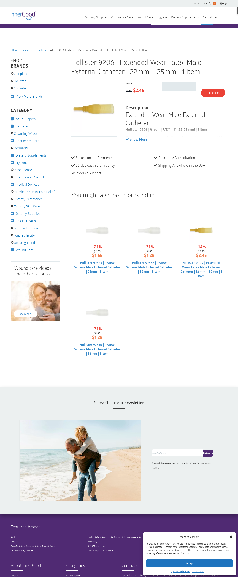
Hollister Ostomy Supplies (22, 526)
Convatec (21, 87)
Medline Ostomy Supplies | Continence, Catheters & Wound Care (117, 513)
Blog (13, 560)
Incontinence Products (31, 175)
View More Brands (30, 95)
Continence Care (122, 17)
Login (223, 3)
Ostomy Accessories (29, 196)
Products (27, 50)
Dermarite (21, 146)
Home (15, 50)
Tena (177, 517)
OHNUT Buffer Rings (96, 522)
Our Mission (16, 556)
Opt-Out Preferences (180, 571)
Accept (189, 563)
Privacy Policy (198, 571)
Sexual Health (212, 17)
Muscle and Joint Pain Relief (35, 189)
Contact (196, 3)
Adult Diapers (26, 118)
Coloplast (21, 73)
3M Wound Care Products (187, 522)
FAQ (12, 565)
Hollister (20, 80)
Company (15, 551)
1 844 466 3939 (87, 31)
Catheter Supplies (74, 556)
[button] (231, 536)
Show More (136, 139)
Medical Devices (28, 182)
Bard (13, 513)
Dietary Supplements (185, 17)
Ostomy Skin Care (27, 203)
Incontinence (23, 167)
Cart (210, 3)
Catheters (40, 50)
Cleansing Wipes (26, 132)
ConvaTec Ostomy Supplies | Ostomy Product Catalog (35, 522)
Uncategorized (25, 238)
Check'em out (25, 309)
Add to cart (213, 92)
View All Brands (182, 526)
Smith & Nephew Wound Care (101, 526)
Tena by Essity (25, 231)
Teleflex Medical (182, 513)
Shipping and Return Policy (23, 569)
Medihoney (92, 517)
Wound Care (145, 17)
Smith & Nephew (27, 224)
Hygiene (162, 17)
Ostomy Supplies (96, 17)
